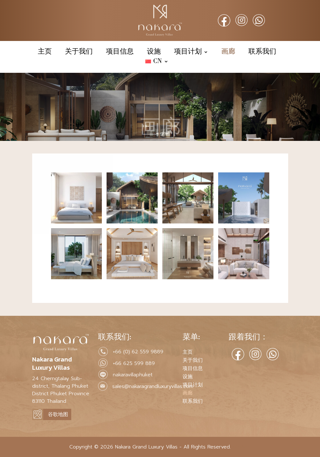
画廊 (228, 52)
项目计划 (188, 52)
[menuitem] (156, 62)
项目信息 (120, 52)
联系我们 (262, 52)
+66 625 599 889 (134, 363)
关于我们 (79, 52)
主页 (45, 52)
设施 (154, 52)
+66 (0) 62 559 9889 (138, 352)
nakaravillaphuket (133, 375)
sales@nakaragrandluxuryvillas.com (152, 386)
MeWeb (241, 447)
